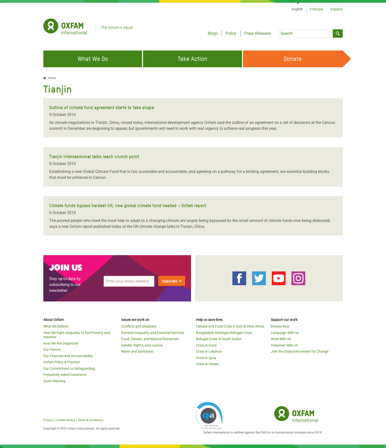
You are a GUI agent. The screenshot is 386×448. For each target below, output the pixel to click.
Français (316, 9)
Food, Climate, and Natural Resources (149, 339)
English (297, 9)
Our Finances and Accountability (68, 356)
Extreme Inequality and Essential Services (152, 333)
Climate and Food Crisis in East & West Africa (230, 326)
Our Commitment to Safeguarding (69, 368)
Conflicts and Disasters (138, 326)
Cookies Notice (65, 420)
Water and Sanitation (137, 351)
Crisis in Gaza (206, 345)
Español (336, 9)
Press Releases (257, 33)
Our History (52, 349)
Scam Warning (54, 381)
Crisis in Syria (206, 358)
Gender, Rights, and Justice (141, 345)
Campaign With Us (285, 333)
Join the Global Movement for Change (299, 351)
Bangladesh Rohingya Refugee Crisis (224, 333)
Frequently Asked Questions (64, 375)
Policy (231, 33)
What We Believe (55, 326)
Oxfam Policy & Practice (61, 362)
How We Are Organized (60, 343)
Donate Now (280, 326)
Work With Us (281, 339)
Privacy (48, 420)
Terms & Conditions (90, 420)
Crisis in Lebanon (209, 351)
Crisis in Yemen (207, 364)
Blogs (213, 33)
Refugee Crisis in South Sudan (218, 339)
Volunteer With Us (284, 345)
